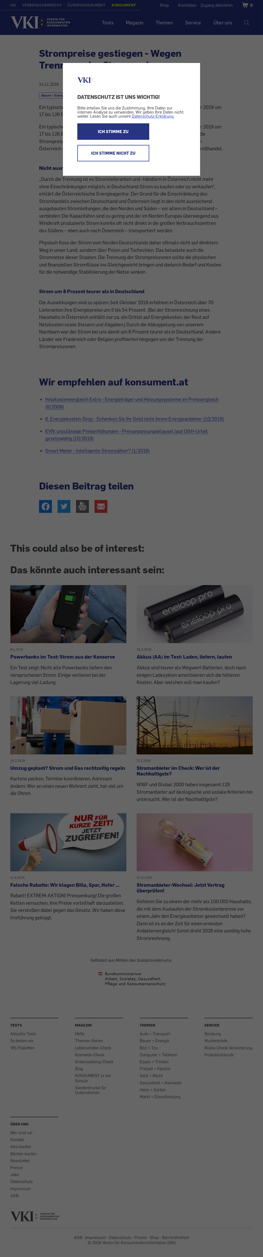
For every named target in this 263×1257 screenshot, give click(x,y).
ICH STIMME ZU (113, 131)
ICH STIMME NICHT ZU (113, 153)
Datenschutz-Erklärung (153, 116)
